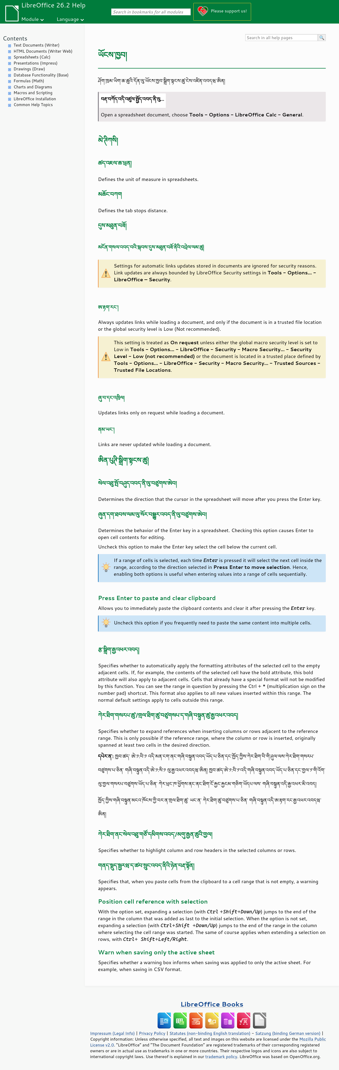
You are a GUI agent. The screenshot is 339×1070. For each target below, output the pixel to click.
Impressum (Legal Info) (112, 1033)
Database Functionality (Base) (41, 75)
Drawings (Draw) (29, 69)
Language (68, 18)
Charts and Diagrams (33, 87)
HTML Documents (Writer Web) (43, 51)
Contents (15, 38)
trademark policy (221, 1056)
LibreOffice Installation (35, 99)
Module (30, 18)
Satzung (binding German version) (288, 1033)
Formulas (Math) (29, 81)
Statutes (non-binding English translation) (209, 1033)
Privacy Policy (152, 1033)
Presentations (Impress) (35, 63)
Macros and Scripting (33, 93)
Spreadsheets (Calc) (32, 57)
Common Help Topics (33, 104)
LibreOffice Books (211, 1004)
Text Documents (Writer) (37, 45)
